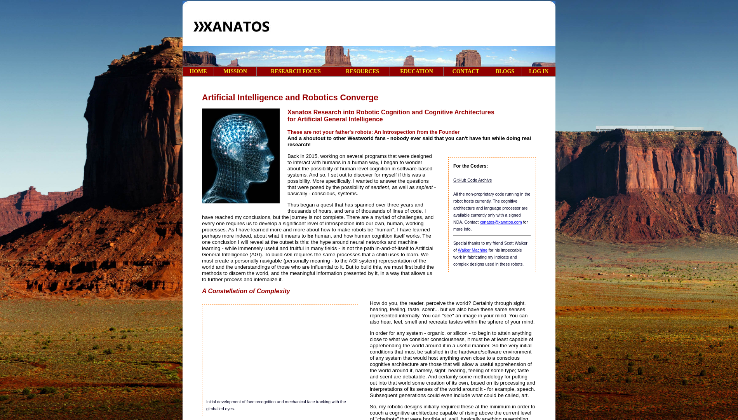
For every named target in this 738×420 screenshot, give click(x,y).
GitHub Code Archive (472, 180)
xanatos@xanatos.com (501, 222)
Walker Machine (472, 250)
